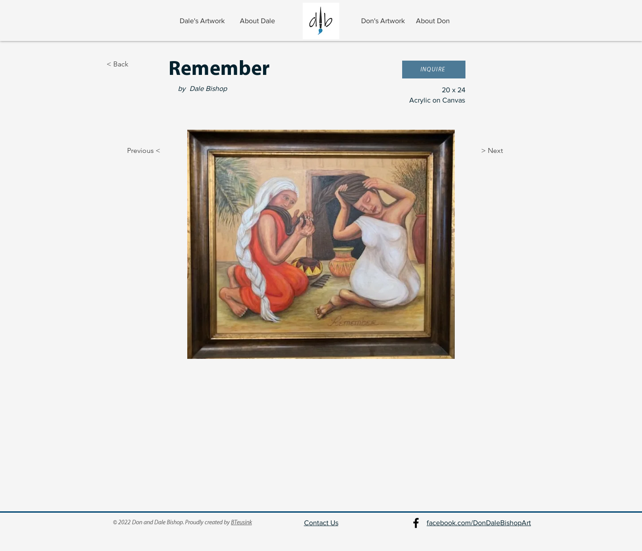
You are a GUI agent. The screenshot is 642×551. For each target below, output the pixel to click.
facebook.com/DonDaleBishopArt (479, 522)
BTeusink (241, 523)
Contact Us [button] (321, 522)
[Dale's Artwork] (203, 21)
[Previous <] (135, 151)
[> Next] (503, 151)
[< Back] (136, 64)
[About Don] (434, 21)
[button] (433, 69)
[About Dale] (258, 21)
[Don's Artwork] (384, 21)
